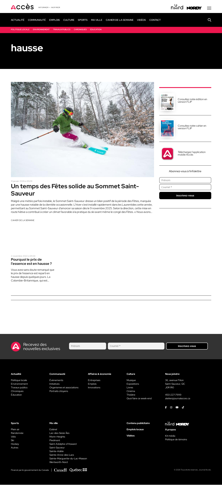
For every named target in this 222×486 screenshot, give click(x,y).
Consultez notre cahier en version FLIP (192, 127)
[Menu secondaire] (209, 8)
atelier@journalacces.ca (177, 399)
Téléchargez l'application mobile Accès (192, 154)
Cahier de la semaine (22, 221)
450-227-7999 (173, 395)
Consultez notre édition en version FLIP (192, 101)
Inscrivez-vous (185, 195)
